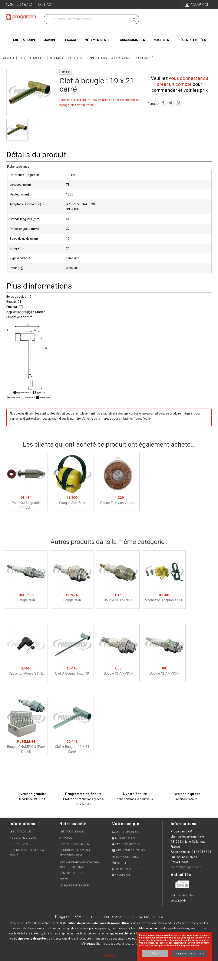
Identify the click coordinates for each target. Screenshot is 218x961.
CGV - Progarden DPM (74, 843)
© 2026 (109, 955)
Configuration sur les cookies (189, 953)
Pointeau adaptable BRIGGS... (26, 503)
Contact (45, 5)
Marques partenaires (74, 885)
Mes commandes (125, 832)
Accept (155, 953)
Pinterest (178, 103)
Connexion (121, 875)
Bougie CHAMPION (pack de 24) (26, 747)
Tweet (171, 103)
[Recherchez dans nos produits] (88, 19)
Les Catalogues (21, 831)
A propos (65, 837)
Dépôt (63, 879)
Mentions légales (72, 831)
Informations (183, 823)
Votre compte (125, 823)
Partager (163, 103)
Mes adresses (123, 838)
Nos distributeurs (23, 837)
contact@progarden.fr (186, 867)
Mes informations (126, 844)
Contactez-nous (21, 843)
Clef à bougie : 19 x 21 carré (72, 747)
